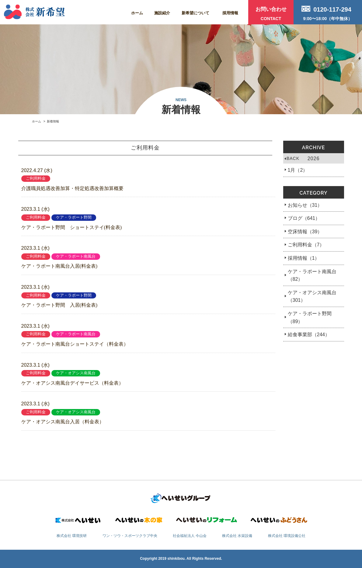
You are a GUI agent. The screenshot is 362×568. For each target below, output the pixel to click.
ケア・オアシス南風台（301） (312, 296)
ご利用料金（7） (306, 244)
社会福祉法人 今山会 (190, 536)
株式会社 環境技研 (72, 536)
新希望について (195, 13)
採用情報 (230, 13)
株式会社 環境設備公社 (286, 536)
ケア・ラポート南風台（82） (312, 275)
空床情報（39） (305, 231)
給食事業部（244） (309, 334)
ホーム (137, 13)
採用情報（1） (304, 258)
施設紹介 (162, 13)
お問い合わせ (271, 14)
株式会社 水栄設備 (237, 536)
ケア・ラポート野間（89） (310, 317)
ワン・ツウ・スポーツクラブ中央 (130, 536)
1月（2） (298, 170)
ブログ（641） (304, 218)
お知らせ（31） (305, 205)
